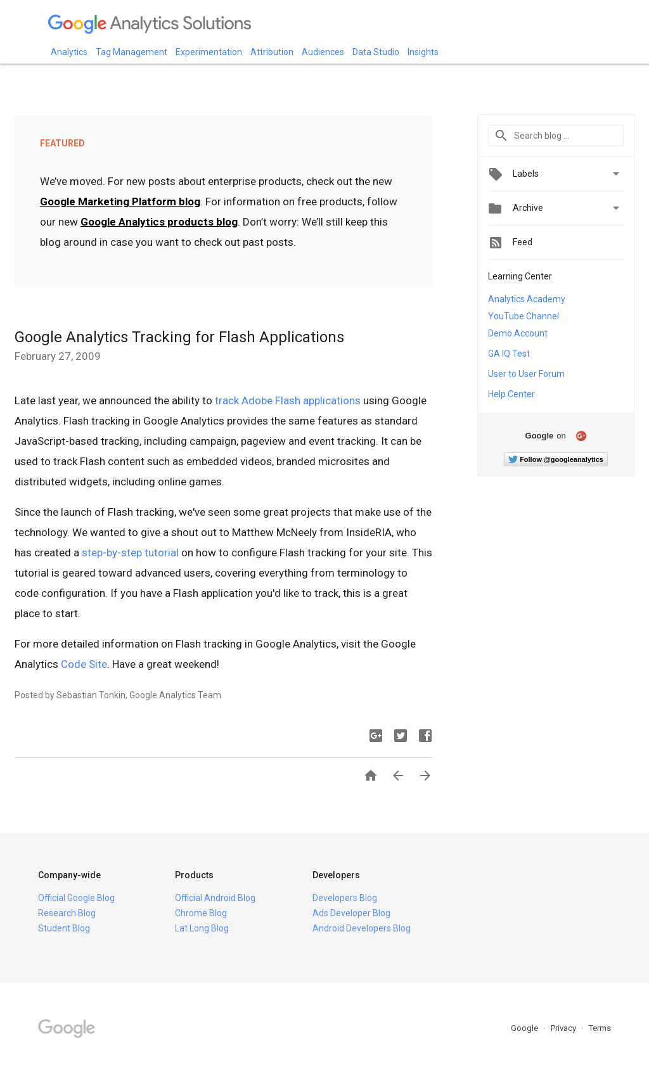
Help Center (511, 394)
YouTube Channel (523, 316)
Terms (600, 1028)
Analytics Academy (526, 299)
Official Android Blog (215, 898)
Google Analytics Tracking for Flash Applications (179, 337)
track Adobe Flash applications (288, 400)
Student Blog (64, 928)
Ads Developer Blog (351, 913)
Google (525, 1028)
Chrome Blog (201, 913)
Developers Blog (344, 898)
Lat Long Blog (202, 928)
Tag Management (131, 52)
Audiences (323, 52)
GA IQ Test (509, 353)
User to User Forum (526, 374)
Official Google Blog (76, 898)
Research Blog (67, 913)
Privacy (564, 1028)
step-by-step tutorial (130, 552)
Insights (423, 52)
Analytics (69, 52)
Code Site (84, 664)
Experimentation (209, 52)
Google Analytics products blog (159, 221)
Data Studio (375, 52)
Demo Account (518, 333)
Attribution (271, 52)
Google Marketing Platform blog (120, 201)
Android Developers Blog (361, 928)
